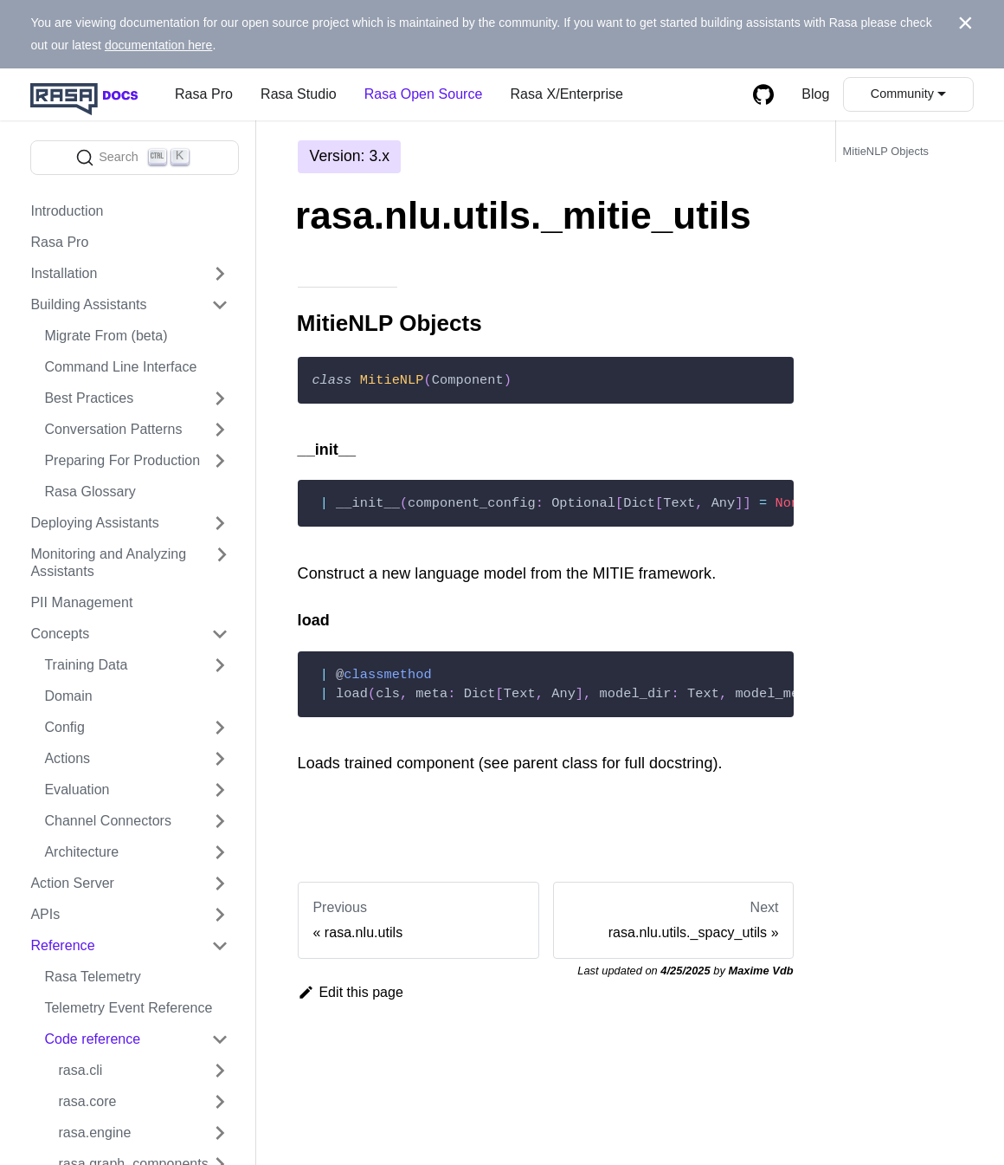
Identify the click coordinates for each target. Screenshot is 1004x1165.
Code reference (92, 1039)
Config (64, 727)
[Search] (134, 157)
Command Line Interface (120, 366)
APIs (45, 914)
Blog (815, 94)
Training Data (85, 664)
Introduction (66, 211)
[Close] (965, 23)
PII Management (81, 602)
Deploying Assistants (94, 522)
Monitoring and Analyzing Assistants (108, 563)
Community (902, 93)
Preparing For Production (122, 460)
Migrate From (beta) (105, 335)
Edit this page (350, 992)
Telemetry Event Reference (128, 1007)
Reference (62, 945)
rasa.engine (94, 1132)
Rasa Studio (299, 94)
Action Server (72, 883)
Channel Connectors (107, 820)
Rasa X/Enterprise (566, 94)
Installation (63, 273)
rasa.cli (80, 1070)
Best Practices (88, 398)
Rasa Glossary (89, 491)
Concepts (59, 633)
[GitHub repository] (763, 94)
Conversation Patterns (113, 429)
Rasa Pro (204, 94)
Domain (68, 696)
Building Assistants (88, 304)
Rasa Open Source (423, 94)
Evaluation (76, 789)
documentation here (159, 45)
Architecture (81, 852)
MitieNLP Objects (886, 151)
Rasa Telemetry (92, 976)
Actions (67, 758)
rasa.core (87, 1101)
